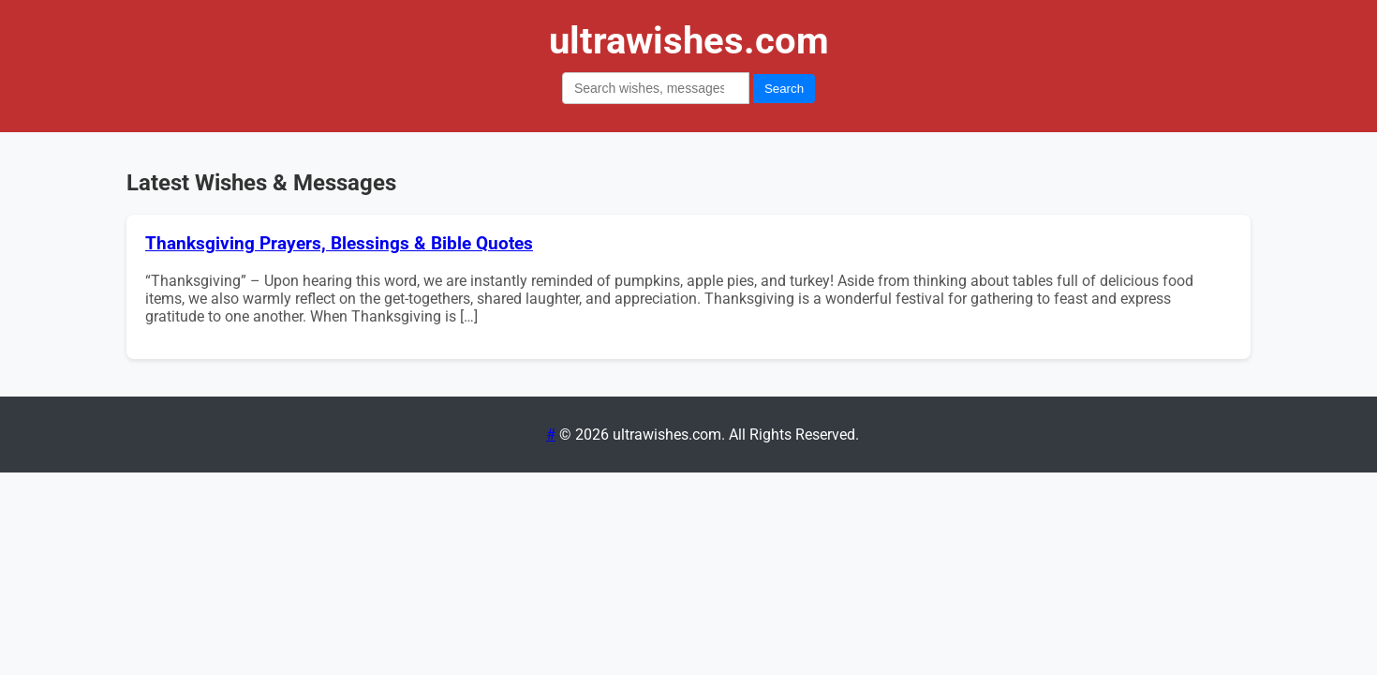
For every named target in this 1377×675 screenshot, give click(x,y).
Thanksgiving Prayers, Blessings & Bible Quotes (339, 243)
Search (784, 89)
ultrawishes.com (689, 41)
